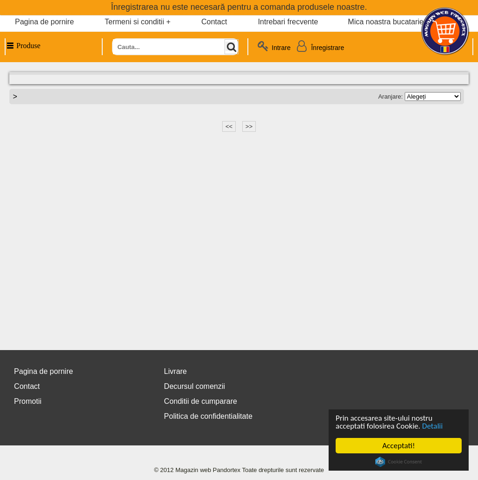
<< (228, 126)
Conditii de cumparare (200, 401)
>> (249, 126)
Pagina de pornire (44, 22)
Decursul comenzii (194, 386)
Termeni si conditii (134, 22)
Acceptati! (398, 446)
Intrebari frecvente (288, 22)
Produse (23, 46)
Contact (214, 22)
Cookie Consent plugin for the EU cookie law (398, 462)
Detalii (432, 426)
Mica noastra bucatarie (385, 22)
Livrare (175, 371)
